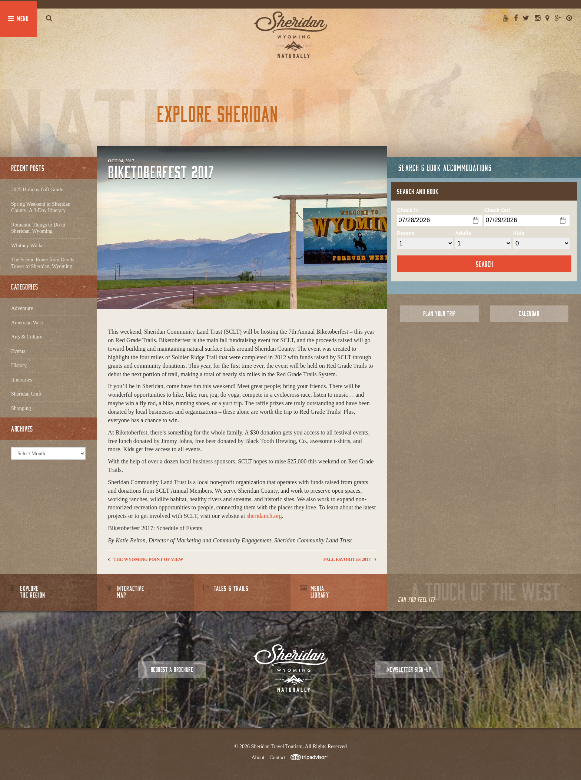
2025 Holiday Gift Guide (37, 189)
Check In (407, 210)
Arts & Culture (26, 337)
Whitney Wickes (28, 245)
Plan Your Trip (439, 313)
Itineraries (21, 380)
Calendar (529, 313)
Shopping (21, 408)
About (258, 757)
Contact (277, 757)
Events (18, 351)
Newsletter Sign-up (409, 669)
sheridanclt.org (264, 516)
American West (27, 322)
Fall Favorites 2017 (347, 559)
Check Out (497, 210)
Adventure (22, 308)
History (19, 365)
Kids (518, 233)
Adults (463, 233)
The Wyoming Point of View (148, 559)
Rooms (405, 233)
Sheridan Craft (26, 394)
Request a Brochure (172, 669)
